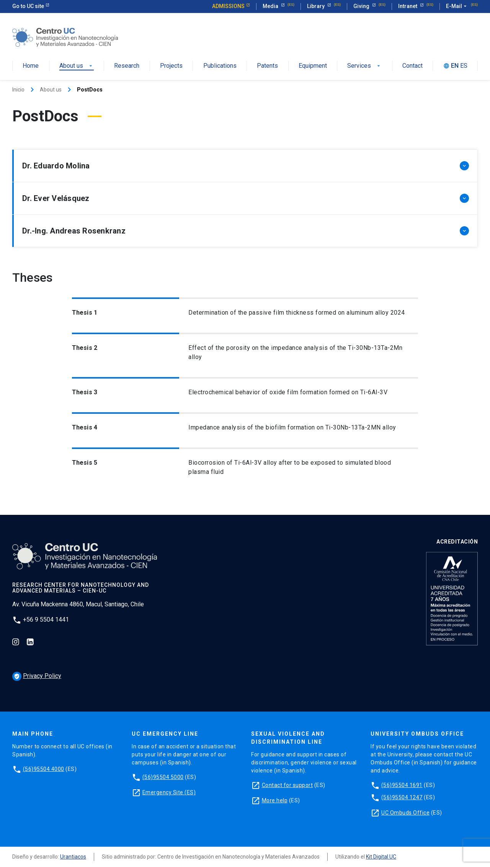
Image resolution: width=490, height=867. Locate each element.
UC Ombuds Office (405, 813)
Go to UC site (28, 6)
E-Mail (457, 6)
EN (455, 66)
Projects (171, 66)
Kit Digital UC (381, 857)
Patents (267, 66)
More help (275, 800)
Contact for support (287, 785)
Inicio (18, 90)
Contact (412, 66)
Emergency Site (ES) (169, 792)
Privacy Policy (36, 675)
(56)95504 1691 (402, 785)
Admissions (228, 6)
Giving (362, 6)
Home (31, 66)
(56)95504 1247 (402, 797)
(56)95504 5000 (163, 777)
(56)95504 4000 (43, 769)
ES (463, 66)
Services (364, 66)
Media (271, 6)
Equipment (313, 66)
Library (316, 6)
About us (76, 66)
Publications (220, 66)
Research (126, 66)
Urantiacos (73, 857)
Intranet (408, 6)
